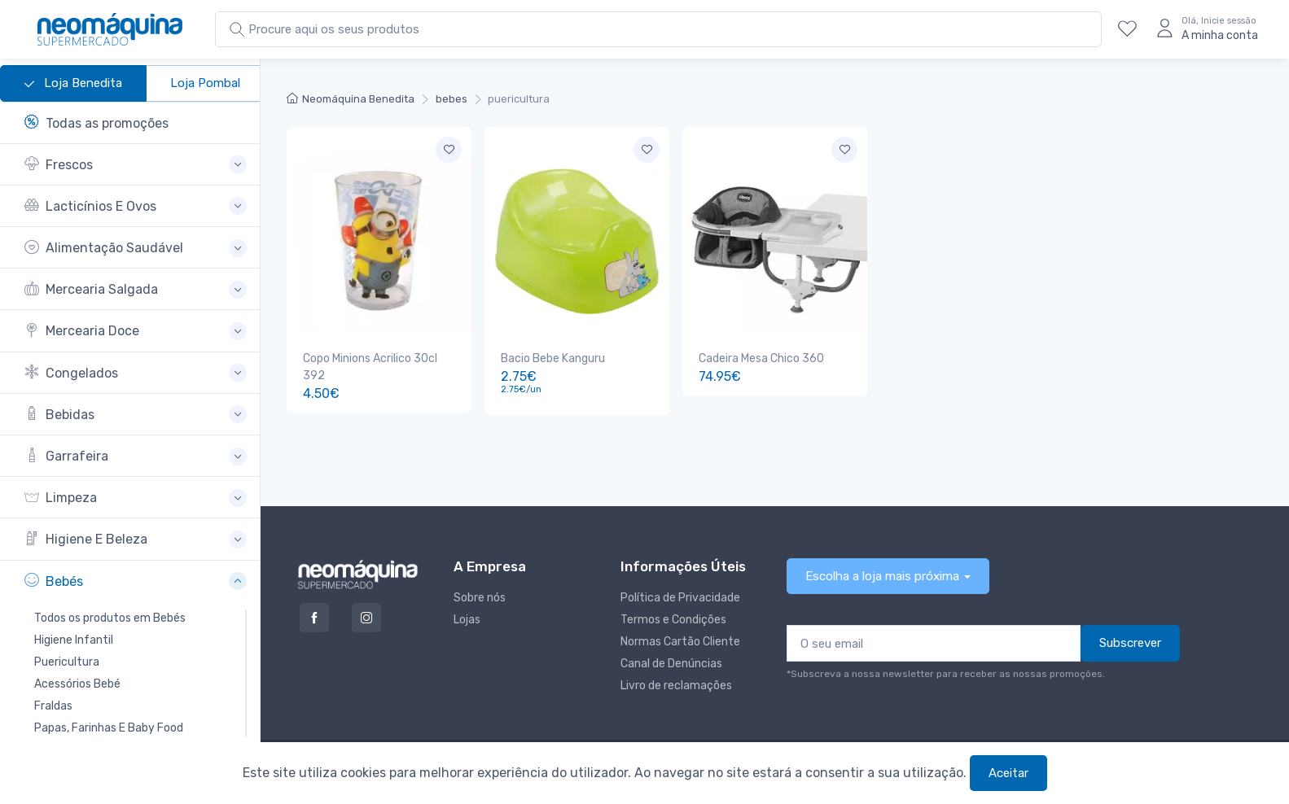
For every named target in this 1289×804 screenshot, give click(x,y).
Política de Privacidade (680, 595)
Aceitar (1008, 773)
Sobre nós (480, 595)
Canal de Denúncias (671, 661)
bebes (451, 99)
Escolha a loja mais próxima (882, 573)
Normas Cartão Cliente (680, 639)
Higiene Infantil (73, 640)
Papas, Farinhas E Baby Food (108, 728)
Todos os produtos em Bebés (110, 618)
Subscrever (1130, 640)
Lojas (467, 617)
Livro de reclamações (676, 683)
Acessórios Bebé (77, 684)
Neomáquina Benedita (350, 99)
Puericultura (66, 662)
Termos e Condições (673, 617)
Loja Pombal (205, 83)
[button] (135, 165)
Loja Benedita (73, 84)
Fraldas (53, 706)
